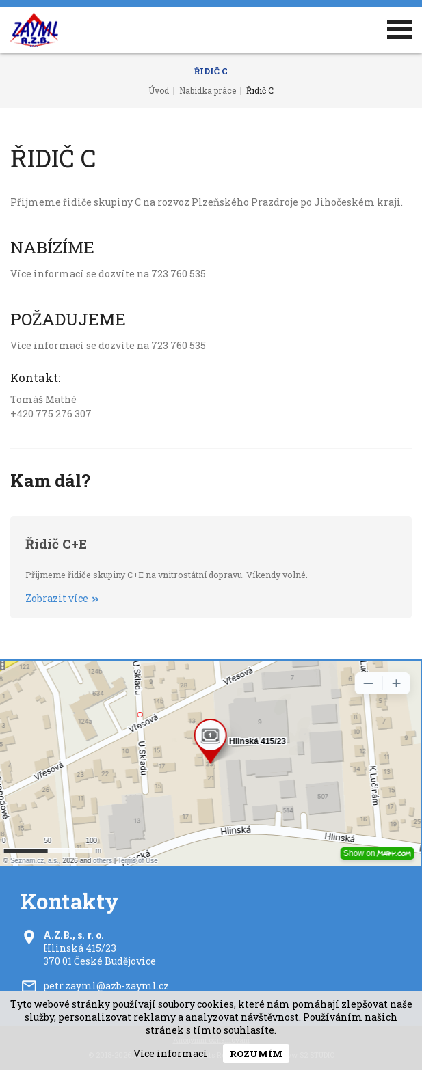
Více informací (170, 1053)
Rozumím (256, 1053)
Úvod (158, 90)
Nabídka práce (207, 90)
